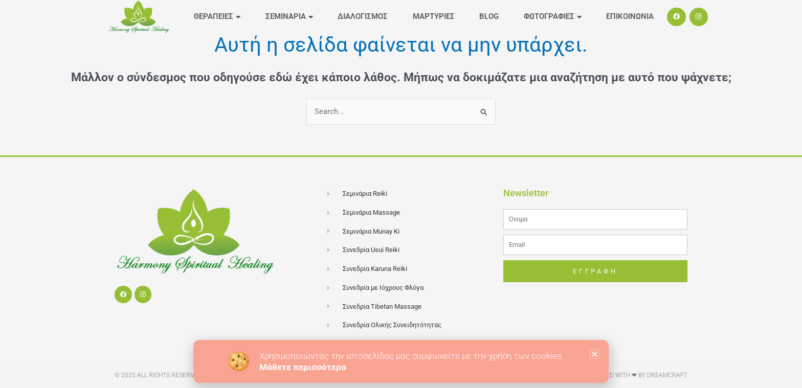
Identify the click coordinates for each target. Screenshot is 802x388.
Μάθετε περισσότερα (302, 367)
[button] (594, 354)
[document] (401, 194)
